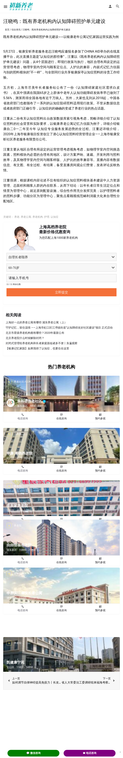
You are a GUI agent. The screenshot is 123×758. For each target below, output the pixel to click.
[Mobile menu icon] (5, 6)
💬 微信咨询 (33, 753)
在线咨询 (61, 418)
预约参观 (100, 418)
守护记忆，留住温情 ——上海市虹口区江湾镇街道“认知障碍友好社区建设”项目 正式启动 (59, 327)
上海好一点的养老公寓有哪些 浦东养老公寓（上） (36, 322)
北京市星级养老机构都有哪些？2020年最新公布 (35, 332)
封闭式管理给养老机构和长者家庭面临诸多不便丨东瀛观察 (41, 343)
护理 (46, 216)
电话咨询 (23, 418)
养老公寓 (26, 216)
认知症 (54, 216)
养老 (16, 216)
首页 (7, 29)
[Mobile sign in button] (110, 6)
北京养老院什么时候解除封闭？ (25, 338)
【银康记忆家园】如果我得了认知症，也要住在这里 (37, 348)
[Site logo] (21, 6)
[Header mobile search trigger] (118, 6)
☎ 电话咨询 (89, 753)
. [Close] (120, 751)
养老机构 (37, 216)
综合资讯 (16, 29)
